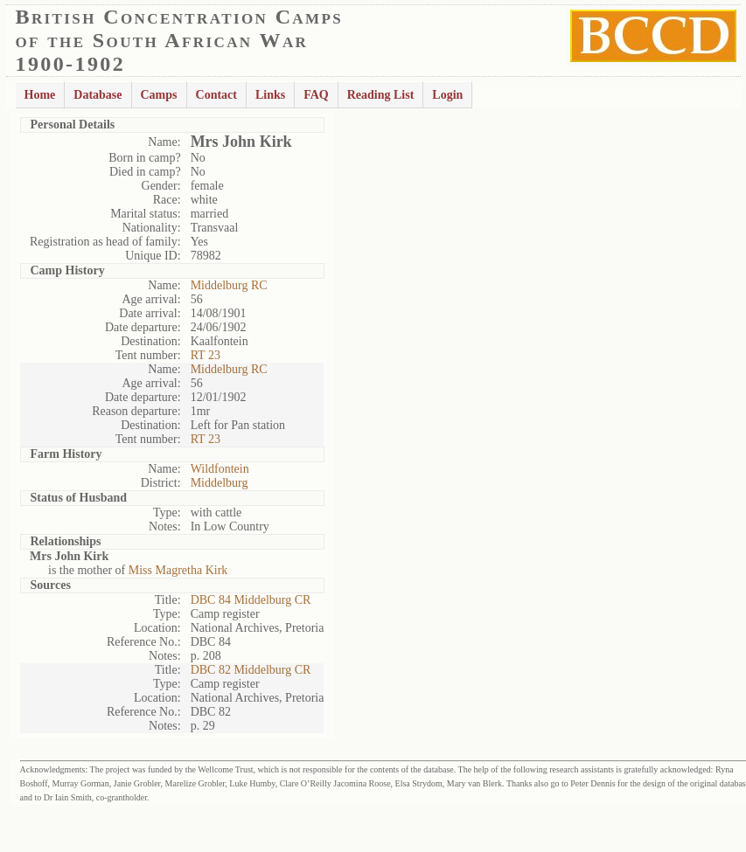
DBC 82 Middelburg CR (251, 669)
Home (40, 94)
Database (97, 94)
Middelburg (219, 482)
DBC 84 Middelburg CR (251, 599)
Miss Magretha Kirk (178, 570)
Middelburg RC (229, 285)
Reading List (381, 94)
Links (270, 94)
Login (447, 94)
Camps (159, 94)
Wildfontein (220, 468)
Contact (216, 94)
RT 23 (205, 355)
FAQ (316, 94)
